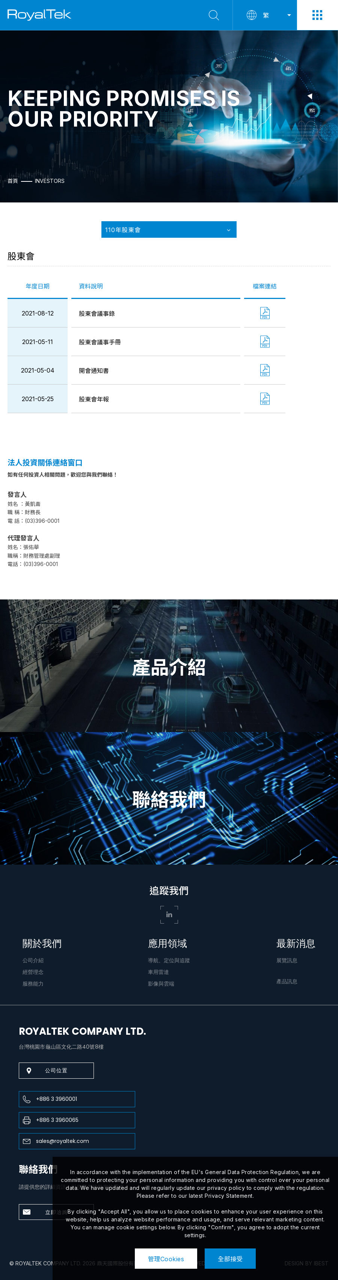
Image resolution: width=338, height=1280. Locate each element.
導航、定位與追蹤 (169, 960)
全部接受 (230, 1259)
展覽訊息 (286, 960)
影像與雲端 (161, 983)
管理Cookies (166, 1259)
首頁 (13, 181)
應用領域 (167, 943)
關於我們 (42, 943)
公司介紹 (33, 960)
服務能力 (33, 983)
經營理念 (33, 972)
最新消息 (295, 943)
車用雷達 (158, 972)
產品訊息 (286, 981)
